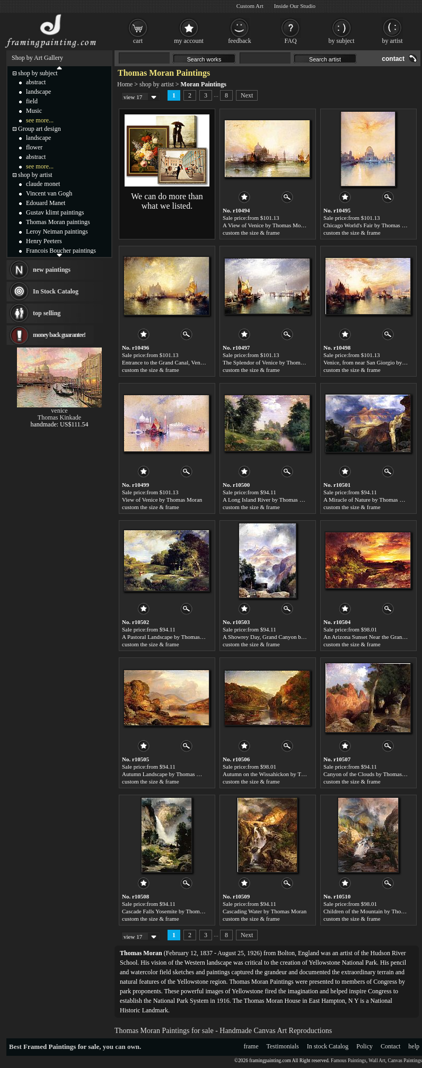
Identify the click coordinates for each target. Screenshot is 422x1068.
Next (247, 95)
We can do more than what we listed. (167, 201)
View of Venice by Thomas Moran (162, 499)
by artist (392, 40)
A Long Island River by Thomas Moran (269, 499)
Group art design (39, 128)
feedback (239, 40)
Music (34, 110)
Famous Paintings (348, 1060)
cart (138, 40)
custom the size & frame (251, 232)
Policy (364, 1046)
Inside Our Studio (294, 6)
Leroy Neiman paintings (57, 231)
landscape (38, 91)
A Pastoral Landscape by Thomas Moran (169, 637)
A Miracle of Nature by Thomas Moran (369, 499)
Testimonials (283, 1046)
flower (34, 147)
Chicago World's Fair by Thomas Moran (370, 225)
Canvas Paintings (405, 1060)
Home (125, 84)
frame (251, 1046)
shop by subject (38, 73)
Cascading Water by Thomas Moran (264, 911)
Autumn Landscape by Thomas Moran (167, 774)
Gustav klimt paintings (55, 212)
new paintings (52, 269)
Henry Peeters (44, 241)
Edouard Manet (45, 203)
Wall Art (376, 1060)
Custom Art (249, 6)
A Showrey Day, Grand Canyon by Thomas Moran (282, 637)
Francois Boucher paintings (61, 250)
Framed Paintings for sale (61, 1047)
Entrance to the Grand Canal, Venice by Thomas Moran (186, 362)
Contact (390, 1046)
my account (189, 40)
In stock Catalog (328, 1046)
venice (59, 410)
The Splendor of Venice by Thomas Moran (272, 362)
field (32, 101)
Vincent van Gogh (49, 193)
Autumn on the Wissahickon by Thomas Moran (278, 774)
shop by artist (156, 84)
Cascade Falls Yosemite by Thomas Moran (172, 911)
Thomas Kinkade (59, 417)
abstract (36, 82)
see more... (40, 120)
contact (393, 59)
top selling (46, 313)
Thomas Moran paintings (58, 222)
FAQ (290, 40)
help (413, 1046)
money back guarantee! (59, 335)
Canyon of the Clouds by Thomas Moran (371, 774)
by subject (342, 40)
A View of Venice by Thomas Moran (265, 225)
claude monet (43, 184)
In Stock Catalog (55, 291)
